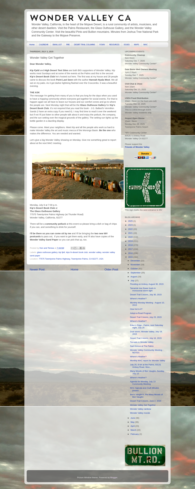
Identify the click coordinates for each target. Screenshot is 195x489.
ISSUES (127, 45)
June (133, 418)
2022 (130, 229)
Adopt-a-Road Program (140, 313)
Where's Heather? (138, 298)
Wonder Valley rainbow (140, 409)
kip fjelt (61, 252)
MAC (146, 45)
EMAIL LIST (57, 45)
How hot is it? (136, 309)
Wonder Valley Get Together (143, 405)
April (133, 426)
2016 (130, 253)
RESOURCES (114, 45)
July (133, 280)
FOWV (102, 45)
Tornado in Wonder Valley (141, 342)
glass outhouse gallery (47, 252)
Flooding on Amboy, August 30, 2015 (147, 284)
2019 (130, 241)
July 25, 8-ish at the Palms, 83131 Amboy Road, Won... (145, 366)
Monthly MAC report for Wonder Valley (147, 360)
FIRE (68, 45)
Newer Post (37, 269)
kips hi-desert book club (77, 252)
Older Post (111, 269)
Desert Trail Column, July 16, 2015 (146, 338)
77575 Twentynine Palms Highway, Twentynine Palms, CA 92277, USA (71, 259)
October (134, 268)
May (133, 422)
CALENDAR (43, 45)
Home (32, 45)
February (135, 434)
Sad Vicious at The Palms (142, 346)
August (134, 276)
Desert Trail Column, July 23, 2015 (146, 317)
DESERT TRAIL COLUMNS (84, 45)
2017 (130, 249)
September (136, 273)
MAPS (136, 45)
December (136, 261)
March (134, 430)
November (136, 264)
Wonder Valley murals (140, 413)
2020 (130, 237)
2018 (130, 245)
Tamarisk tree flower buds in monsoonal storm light (143, 289)
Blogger (113, 477)
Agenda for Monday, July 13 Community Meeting (143, 382)
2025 (130, 221)
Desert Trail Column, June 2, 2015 (145, 401)
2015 (130, 257)
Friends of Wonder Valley (137, 147)
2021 (130, 233)
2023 (130, 225)
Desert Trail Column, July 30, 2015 (146, 294)
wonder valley (95, 252)
